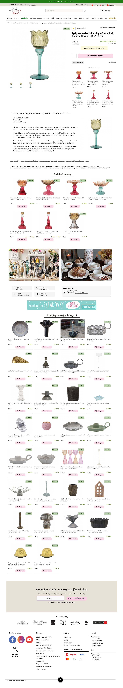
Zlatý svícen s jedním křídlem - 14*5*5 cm (19, 371)
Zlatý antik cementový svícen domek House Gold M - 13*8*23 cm (98, 500)
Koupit (23, 206)
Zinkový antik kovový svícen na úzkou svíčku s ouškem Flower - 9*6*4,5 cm (73, 372)
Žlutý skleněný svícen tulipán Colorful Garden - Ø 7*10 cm (72, 232)
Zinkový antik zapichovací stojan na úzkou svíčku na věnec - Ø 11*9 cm (19, 436)
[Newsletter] (50, 598)
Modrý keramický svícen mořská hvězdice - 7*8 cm (98, 404)
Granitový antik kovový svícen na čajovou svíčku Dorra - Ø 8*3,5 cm (98, 532)
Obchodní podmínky (42, 640)
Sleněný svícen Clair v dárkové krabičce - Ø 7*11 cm (20, 404)
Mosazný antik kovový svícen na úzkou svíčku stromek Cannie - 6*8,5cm (46, 372)
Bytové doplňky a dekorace (26, 161)
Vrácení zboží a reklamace (44, 648)
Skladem (36, 161)
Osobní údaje (68, 643)
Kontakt (38, 643)
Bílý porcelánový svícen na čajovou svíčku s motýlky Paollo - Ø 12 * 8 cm (46, 564)
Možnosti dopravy (78, 62)
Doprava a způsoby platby (44, 637)
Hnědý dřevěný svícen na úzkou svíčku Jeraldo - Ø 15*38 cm (18, 532)
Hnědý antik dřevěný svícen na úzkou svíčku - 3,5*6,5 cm (73, 500)
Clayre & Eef (79, 28)
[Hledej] (85, 11)
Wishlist (104, 5)
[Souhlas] (49, 602)
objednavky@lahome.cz (81, 293)
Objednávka (112, 5)
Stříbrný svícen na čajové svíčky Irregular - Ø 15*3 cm (73, 436)
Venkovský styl (61, 161)
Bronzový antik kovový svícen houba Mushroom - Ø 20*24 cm (43, 532)
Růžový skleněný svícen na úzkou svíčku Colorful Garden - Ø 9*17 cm (93, 102)
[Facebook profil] (12, 639)
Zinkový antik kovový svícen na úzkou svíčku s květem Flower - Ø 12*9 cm (73, 532)
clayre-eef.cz (40, 667)
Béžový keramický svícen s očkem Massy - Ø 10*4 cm (20, 468)
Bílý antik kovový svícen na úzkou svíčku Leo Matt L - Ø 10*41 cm (98, 468)
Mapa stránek (40, 661)
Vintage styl (54, 161)
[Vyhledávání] (64, 10)
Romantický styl (70, 161)
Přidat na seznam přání (108, 27)
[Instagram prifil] (21, 639)
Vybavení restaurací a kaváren (45, 651)
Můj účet (96, 5)
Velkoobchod (40, 653)
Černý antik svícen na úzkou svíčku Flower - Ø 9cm (72, 340)
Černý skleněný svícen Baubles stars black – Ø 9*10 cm (72, 404)
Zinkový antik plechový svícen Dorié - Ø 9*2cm (18, 340)
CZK (82, 5)
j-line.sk (44, 669)
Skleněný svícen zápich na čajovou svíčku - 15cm (98, 372)
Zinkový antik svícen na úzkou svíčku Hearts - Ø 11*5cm (99, 340)
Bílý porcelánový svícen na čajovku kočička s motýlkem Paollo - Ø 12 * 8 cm (20, 564)
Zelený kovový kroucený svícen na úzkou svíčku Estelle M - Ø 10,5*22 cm (45, 500)
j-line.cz (38, 669)
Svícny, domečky (14, 161)
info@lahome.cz (32, 5)
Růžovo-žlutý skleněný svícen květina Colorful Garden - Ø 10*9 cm (92, 82)
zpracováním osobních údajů (66, 602)
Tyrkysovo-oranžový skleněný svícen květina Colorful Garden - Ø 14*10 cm (78, 103)
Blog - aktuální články (42, 664)
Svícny (87, 161)
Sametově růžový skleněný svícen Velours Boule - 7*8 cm (45, 436)
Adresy (66, 640)
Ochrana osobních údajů (43, 645)
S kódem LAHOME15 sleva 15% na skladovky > (61, 2)
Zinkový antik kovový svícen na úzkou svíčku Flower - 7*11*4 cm (46, 404)
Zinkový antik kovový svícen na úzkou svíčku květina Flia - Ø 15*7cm (19, 500)
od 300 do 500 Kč (79, 161)
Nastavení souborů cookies (72, 645)
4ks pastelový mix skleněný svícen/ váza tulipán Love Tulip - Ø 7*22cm (71, 468)
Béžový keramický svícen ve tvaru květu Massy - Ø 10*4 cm (44, 468)
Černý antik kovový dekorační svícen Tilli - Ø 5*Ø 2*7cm (46, 340)
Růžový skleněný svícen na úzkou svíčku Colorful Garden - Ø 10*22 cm (108, 102)
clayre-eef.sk (49, 667)
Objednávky (67, 637)
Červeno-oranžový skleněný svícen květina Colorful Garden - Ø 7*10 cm (78, 83)
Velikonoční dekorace (44, 161)
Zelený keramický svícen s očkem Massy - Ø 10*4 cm (99, 436)
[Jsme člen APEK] (15, 652)
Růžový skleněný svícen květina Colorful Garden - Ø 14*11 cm (108, 82)
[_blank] (29, 639)
